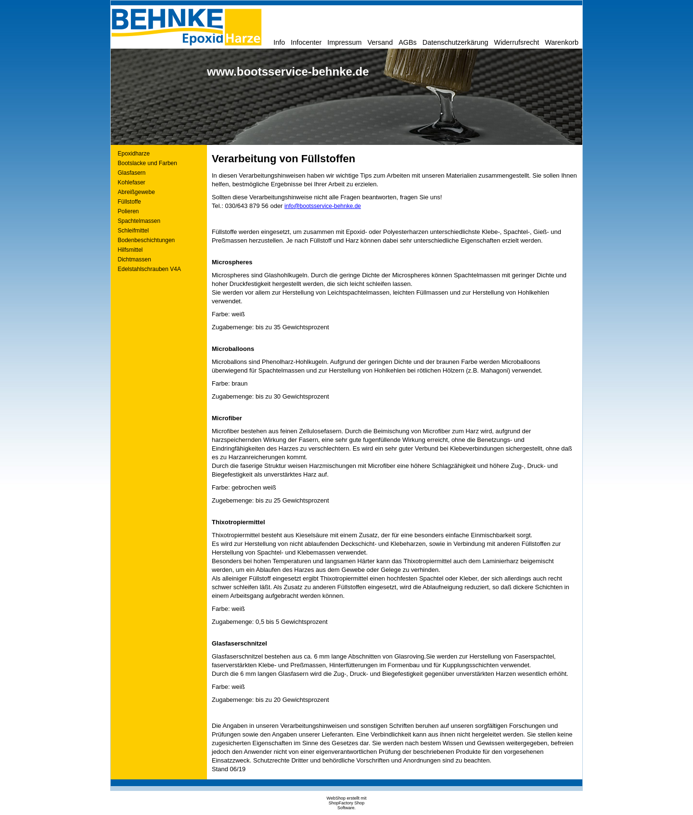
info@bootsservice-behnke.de (322, 206)
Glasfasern (132, 172)
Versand (380, 42)
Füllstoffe (129, 201)
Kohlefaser (131, 182)
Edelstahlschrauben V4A (149, 269)
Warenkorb (561, 42)
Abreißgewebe (136, 192)
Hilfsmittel (130, 249)
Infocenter (306, 42)
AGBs (407, 42)
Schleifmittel (133, 230)
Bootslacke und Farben (147, 163)
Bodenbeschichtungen (146, 240)
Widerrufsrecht (516, 42)
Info (279, 42)
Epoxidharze (134, 153)
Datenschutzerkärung (455, 42)
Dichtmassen (134, 259)
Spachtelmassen (139, 221)
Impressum (344, 42)
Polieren (128, 211)
